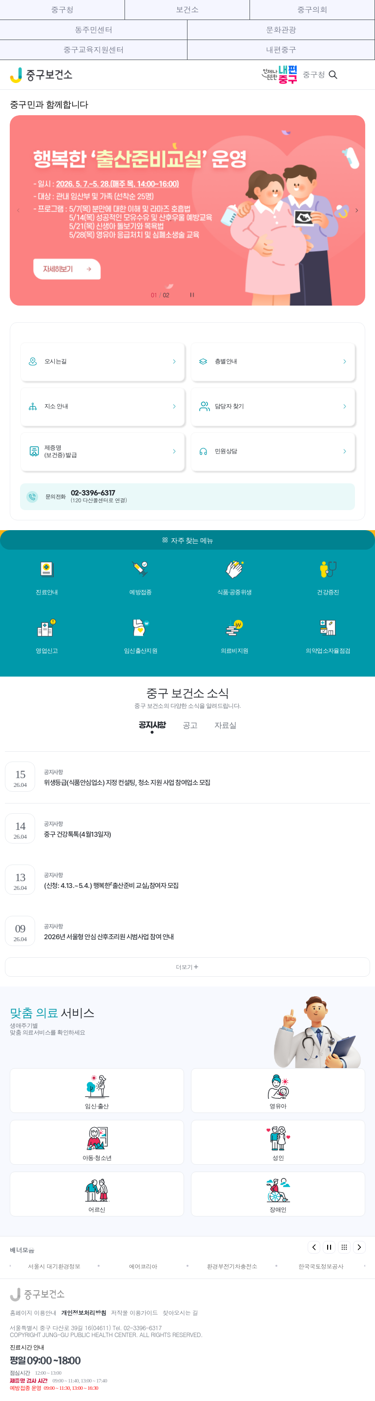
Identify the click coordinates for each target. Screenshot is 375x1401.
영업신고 (47, 650)
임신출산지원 (140, 650)
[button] (356, 210)
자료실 (225, 725)
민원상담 (226, 451)
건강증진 (328, 592)
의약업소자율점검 (328, 650)
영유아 (278, 1106)
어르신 (96, 1209)
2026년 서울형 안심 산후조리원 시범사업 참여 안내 (109, 937)
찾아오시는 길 (180, 1312)
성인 (278, 1157)
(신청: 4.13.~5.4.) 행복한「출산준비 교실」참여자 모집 (111, 885)
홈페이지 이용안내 (33, 1312)
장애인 (278, 1209)
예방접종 (140, 592)
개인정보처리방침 (84, 1312)
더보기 (187, 967)
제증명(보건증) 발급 (60, 451)
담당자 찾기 (229, 406)
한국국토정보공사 (320, 1266)
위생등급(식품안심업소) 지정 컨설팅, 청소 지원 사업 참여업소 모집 (127, 782)
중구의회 (312, 9)
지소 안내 (56, 406)
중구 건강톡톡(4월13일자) (77, 834)
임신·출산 (97, 1106)
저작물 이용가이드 (134, 1312)
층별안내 (226, 361)
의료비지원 (235, 650)
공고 (190, 725)
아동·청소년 (97, 1157)
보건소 (187, 9)
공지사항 (152, 725)
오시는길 (55, 361)
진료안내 (47, 592)
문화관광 (281, 29)
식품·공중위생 (234, 592)
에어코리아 (143, 1266)
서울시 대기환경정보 (54, 1266)
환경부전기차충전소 (232, 1266)
